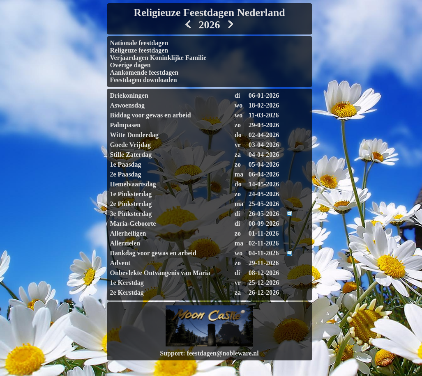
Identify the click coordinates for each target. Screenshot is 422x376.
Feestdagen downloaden (143, 79)
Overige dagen (130, 65)
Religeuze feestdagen (139, 50)
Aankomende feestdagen (144, 72)
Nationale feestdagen (139, 42)
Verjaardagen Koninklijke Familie (158, 57)
